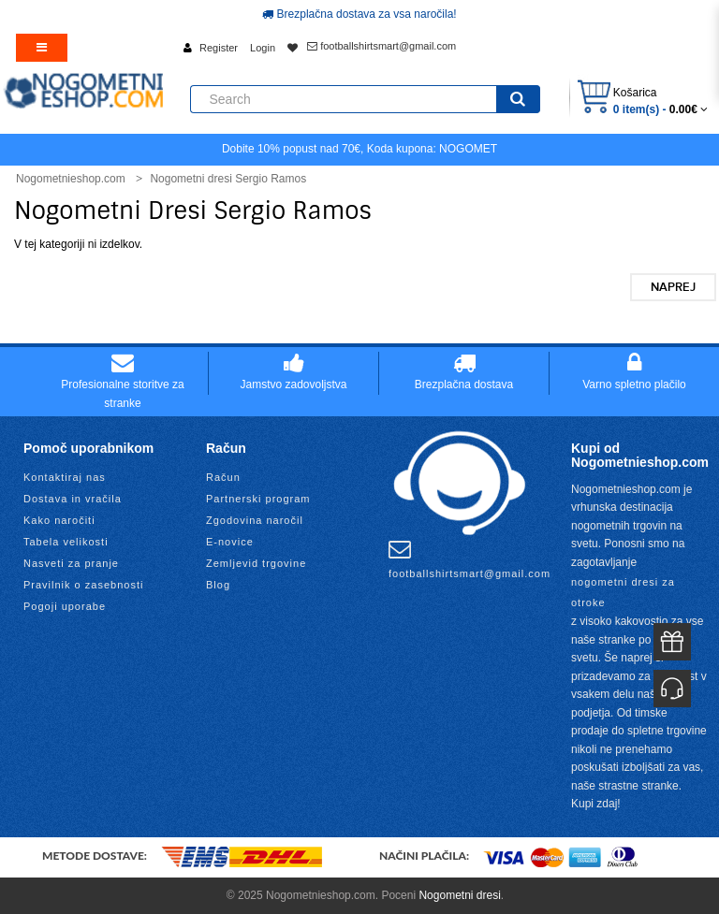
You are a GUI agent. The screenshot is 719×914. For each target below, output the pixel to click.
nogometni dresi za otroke (623, 592)
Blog (218, 584)
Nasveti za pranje (71, 563)
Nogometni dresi (459, 895)
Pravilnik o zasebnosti (83, 584)
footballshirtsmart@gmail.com (381, 45)
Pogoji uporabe (64, 606)
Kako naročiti (59, 520)
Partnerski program (258, 498)
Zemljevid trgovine (256, 563)
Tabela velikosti (66, 541)
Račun (223, 477)
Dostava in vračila (72, 498)
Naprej (673, 287)
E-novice (230, 541)
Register (218, 47)
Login (262, 47)
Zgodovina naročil (254, 520)
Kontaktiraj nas (64, 477)
